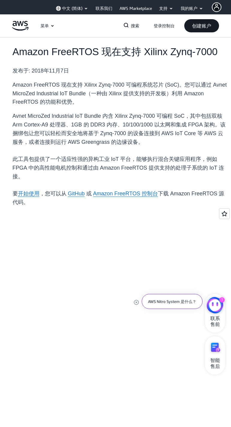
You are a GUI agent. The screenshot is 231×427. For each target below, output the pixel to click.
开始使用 (29, 194)
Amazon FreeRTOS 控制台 (125, 194)
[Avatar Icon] (216, 7)
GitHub (76, 194)
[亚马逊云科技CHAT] (215, 306)
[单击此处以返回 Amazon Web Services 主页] (20, 29)
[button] (201, 25)
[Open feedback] (224, 213)
